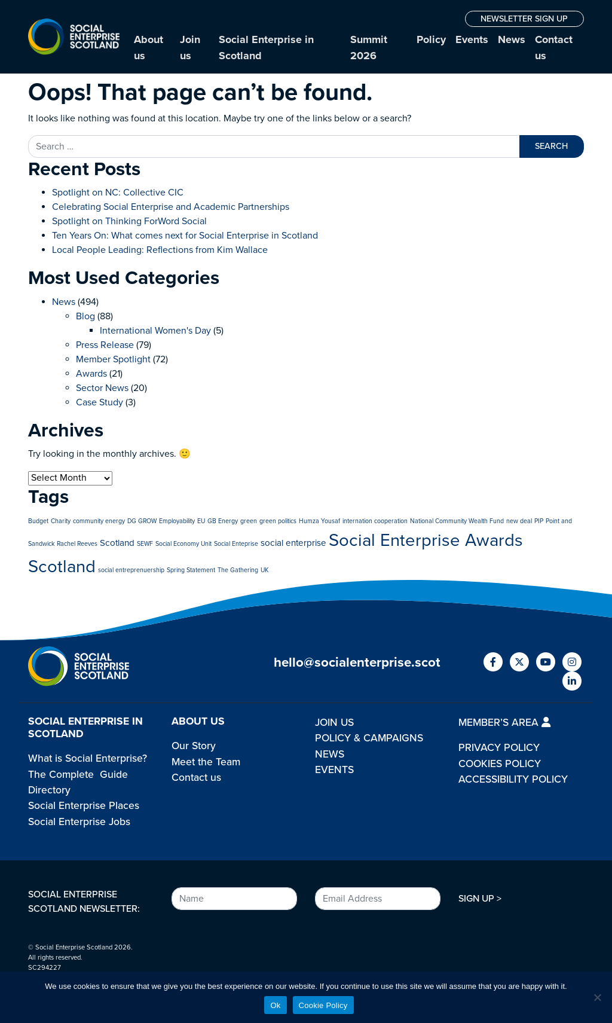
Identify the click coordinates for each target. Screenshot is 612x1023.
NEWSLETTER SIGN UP (524, 19)
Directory (49, 790)
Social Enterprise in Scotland (266, 47)
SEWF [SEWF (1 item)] (145, 544)
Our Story (194, 746)
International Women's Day (155, 331)
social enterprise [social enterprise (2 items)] (293, 543)
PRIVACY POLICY (499, 747)
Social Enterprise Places (83, 805)
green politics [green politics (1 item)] (277, 521)
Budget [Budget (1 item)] (38, 521)
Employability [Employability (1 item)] (177, 521)
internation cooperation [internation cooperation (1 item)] (375, 521)
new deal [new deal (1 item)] (519, 521)
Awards (91, 374)
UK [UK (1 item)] (264, 570)
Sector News (102, 388)
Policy (431, 39)
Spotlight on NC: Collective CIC (117, 193)
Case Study (99, 402)
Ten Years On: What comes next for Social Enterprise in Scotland (185, 236)
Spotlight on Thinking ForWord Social (129, 221)
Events (471, 39)
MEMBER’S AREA (504, 722)
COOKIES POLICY (499, 764)
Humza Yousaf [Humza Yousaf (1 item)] (319, 521)
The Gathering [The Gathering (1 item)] (238, 570)
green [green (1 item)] (248, 521)
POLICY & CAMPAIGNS (369, 738)
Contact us (554, 47)
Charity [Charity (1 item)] (61, 521)
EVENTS (334, 770)
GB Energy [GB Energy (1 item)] (222, 521)
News (511, 39)
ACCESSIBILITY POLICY (513, 779)
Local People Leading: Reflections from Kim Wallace (160, 250)
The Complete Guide (78, 774)
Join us (190, 47)
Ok (275, 1005)
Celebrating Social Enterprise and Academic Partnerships (170, 207)
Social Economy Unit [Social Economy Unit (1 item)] (183, 544)
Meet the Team (206, 762)
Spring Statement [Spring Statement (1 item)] (191, 570)
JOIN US (334, 722)
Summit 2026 (368, 47)
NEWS (329, 754)
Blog (85, 316)
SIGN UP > (479, 899)
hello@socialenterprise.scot (357, 662)
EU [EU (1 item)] (201, 521)
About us (148, 47)
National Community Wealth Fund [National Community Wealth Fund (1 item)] (457, 521)
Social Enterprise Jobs (79, 822)
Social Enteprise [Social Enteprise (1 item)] (236, 544)
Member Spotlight (113, 359)
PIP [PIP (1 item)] (538, 521)
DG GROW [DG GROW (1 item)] (142, 521)
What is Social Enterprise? (87, 758)
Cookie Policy (323, 1005)
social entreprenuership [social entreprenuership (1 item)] (131, 570)
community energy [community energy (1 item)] (99, 521)
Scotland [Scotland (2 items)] (117, 543)
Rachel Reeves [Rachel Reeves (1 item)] (77, 544)
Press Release (105, 345)
